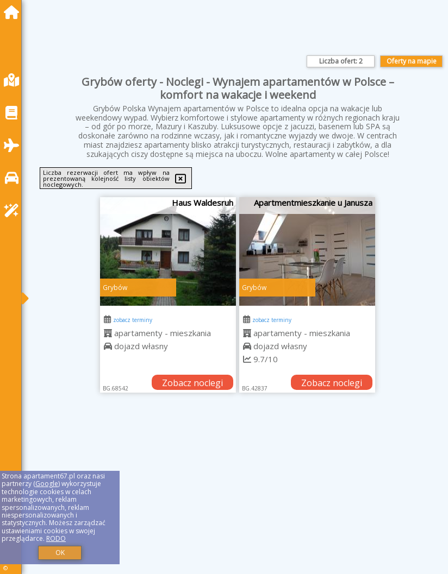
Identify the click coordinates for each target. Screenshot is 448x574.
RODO (56, 538)
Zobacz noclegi (192, 383)
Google (46, 483)
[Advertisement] (238, 495)
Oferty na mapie (412, 61)
